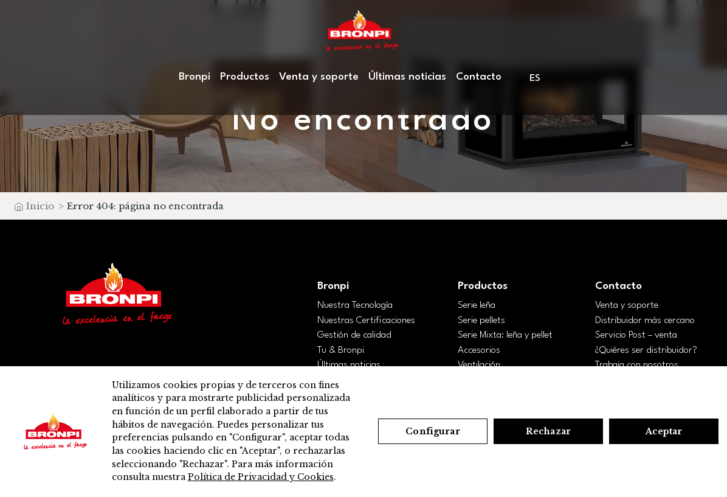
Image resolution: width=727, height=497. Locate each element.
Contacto (478, 77)
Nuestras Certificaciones (366, 320)
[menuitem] (536, 78)
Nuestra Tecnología (355, 305)
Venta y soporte (319, 77)
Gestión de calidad (354, 335)
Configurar (432, 431)
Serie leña (476, 305)
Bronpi (194, 77)
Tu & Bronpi (340, 350)
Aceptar (664, 431)
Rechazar (548, 431)
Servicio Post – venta (636, 335)
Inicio (40, 206)
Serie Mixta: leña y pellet (505, 335)
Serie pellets (481, 320)
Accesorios (479, 350)
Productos (244, 77)
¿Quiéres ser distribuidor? (646, 350)
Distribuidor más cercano (645, 320)
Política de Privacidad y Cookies (261, 476)
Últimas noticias (407, 77)
